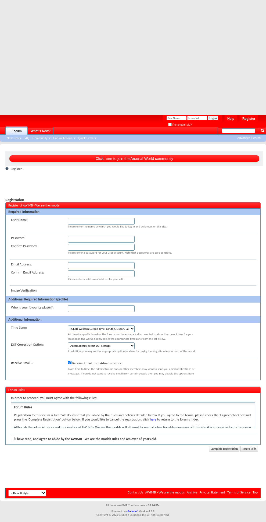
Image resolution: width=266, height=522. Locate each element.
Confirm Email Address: (27, 272)
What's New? (41, 131)
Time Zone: (19, 327)
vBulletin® (132, 511)
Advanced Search (249, 137)
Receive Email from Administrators (94, 363)
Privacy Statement (212, 492)
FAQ (27, 138)
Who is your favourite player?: (32, 307)
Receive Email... (22, 363)
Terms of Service (238, 492)
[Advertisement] (55, 55)
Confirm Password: (24, 246)
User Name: (19, 220)
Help (230, 119)
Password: (18, 238)
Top (255, 492)
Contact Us (135, 492)
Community (40, 138)
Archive (192, 492)
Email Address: (21, 264)
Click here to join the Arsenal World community (134, 158)
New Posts (14, 138)
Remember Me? (180, 124)
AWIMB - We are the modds (165, 492)
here (153, 419)
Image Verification (24, 290)
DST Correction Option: (27, 344)
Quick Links (86, 138)
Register (248, 119)
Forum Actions (62, 138)
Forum (16, 131)
